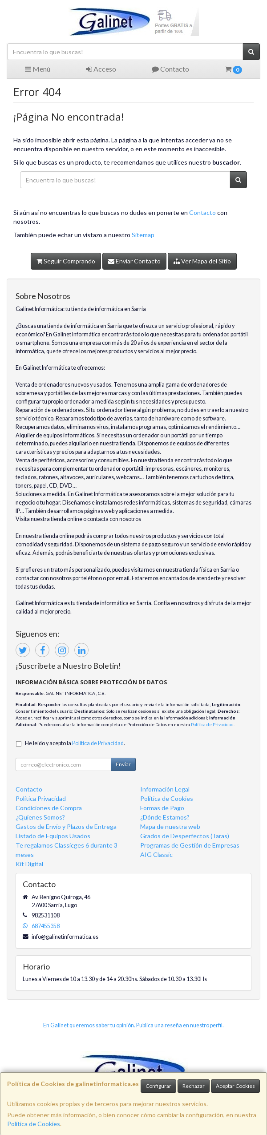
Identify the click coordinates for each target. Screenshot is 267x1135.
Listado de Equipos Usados (53, 836)
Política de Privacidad (212, 724)
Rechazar (193, 1085)
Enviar (123, 764)
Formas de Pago (162, 808)
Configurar (158, 1085)
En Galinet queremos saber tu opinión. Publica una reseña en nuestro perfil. (133, 1025)
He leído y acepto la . (75, 743)
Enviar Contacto (134, 261)
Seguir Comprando (65, 261)
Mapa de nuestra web (170, 826)
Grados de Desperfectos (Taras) (184, 836)
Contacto (170, 69)
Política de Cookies (33, 1123)
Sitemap (143, 234)
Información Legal (165, 789)
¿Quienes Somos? (40, 817)
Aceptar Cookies (235, 1085)
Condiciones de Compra (49, 808)
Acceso (101, 69)
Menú (37, 69)
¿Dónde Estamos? (165, 817)
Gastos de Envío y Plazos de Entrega (66, 826)
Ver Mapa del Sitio (202, 261)
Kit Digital (29, 864)
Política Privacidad (41, 798)
